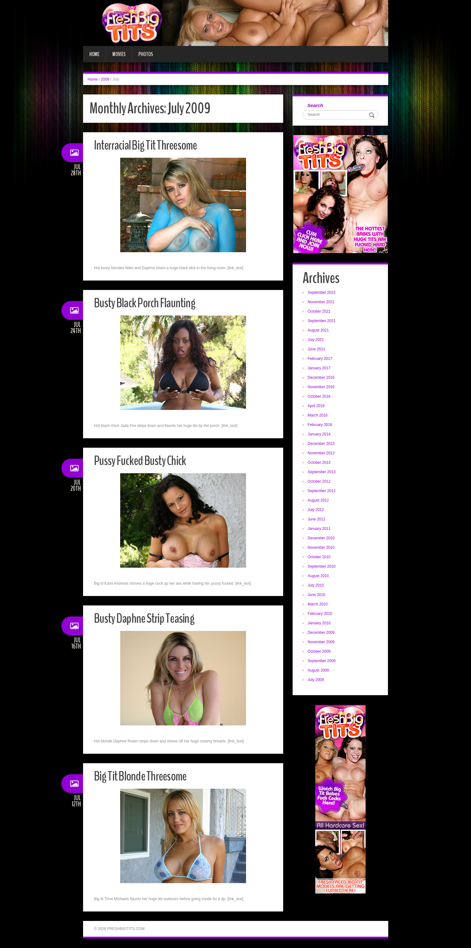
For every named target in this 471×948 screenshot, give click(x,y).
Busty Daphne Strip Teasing (148, 618)
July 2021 (317, 340)
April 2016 (317, 407)
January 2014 (320, 435)
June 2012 (317, 520)
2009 (105, 79)
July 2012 (317, 510)
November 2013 (322, 454)
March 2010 (318, 605)
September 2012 (323, 492)
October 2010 (320, 558)
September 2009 (323, 662)
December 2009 (322, 633)
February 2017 (321, 359)
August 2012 (319, 501)
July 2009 (317, 680)
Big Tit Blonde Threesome (144, 776)
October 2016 (320, 397)
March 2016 (318, 416)
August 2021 (319, 331)
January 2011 (320, 529)
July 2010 (317, 586)
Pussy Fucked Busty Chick (144, 460)
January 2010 (320, 624)
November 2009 (322, 643)
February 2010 (321, 614)
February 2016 (321, 425)
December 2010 (322, 539)
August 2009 (319, 671)
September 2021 (323, 322)
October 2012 (320, 482)
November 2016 (322, 388)
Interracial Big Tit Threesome (150, 145)
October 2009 (320, 652)
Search (316, 105)
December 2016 (322, 378)
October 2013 (320, 463)
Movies (119, 54)
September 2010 (323, 567)
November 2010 (322, 548)
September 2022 (323, 293)
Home (94, 54)
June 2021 (317, 350)
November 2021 (322, 303)
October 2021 (320, 312)
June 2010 (317, 595)
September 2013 (323, 473)
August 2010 (319, 577)
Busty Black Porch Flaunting (149, 302)
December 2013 (322, 444)
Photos (145, 54)
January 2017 (320, 369)
